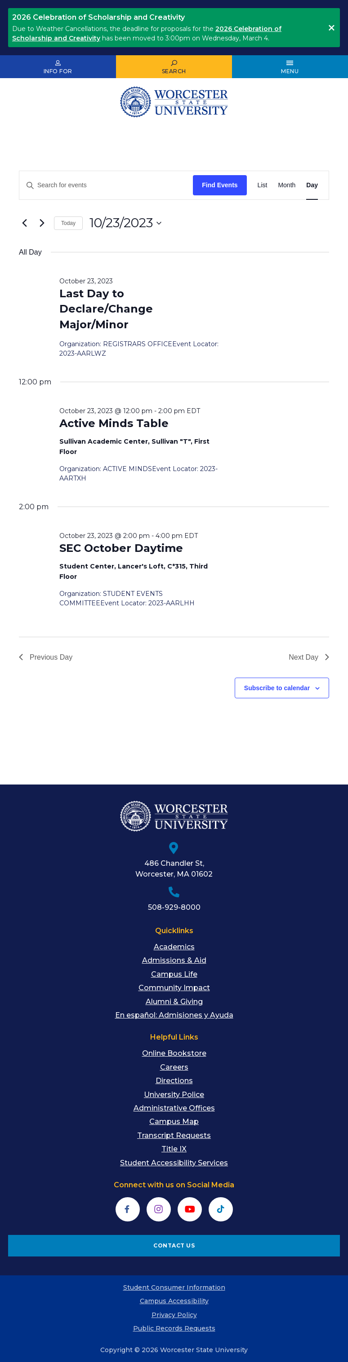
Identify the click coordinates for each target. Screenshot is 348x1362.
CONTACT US (174, 1245)
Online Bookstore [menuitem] (174, 1053)
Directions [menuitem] (174, 1080)
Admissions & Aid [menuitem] (174, 960)
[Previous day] (24, 223)
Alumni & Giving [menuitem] (174, 1001)
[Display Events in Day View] (312, 185)
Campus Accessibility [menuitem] (174, 1301)
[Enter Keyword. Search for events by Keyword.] (106, 185)
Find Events (219, 185)
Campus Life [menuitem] (174, 974)
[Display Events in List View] (263, 185)
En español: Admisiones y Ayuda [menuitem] (174, 1015)
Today (68, 223)
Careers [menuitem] (174, 1067)
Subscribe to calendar (277, 688)
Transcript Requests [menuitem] (174, 1135)
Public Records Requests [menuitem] (174, 1328)
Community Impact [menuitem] (174, 987)
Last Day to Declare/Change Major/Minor (106, 309)
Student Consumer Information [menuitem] (174, 1287)
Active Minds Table (114, 423)
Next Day (309, 657)
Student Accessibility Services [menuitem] (174, 1163)
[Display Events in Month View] (286, 185)
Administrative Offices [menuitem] (174, 1108)
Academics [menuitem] (174, 947)
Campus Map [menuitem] (174, 1121)
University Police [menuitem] (174, 1094)
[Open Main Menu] (290, 66)
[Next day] (41, 223)
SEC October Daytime (121, 548)
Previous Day (45, 657)
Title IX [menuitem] (174, 1149)
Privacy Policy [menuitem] (174, 1315)
